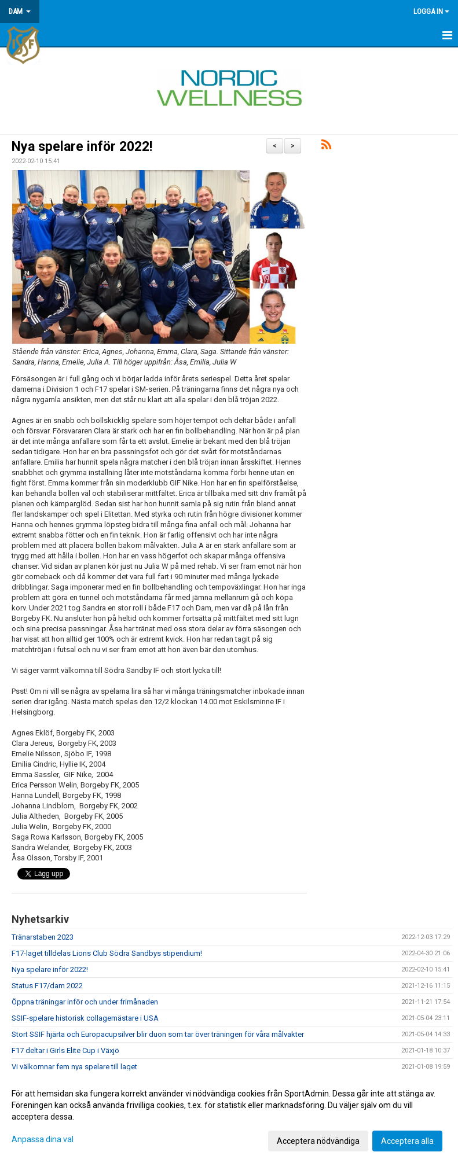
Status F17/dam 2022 (47, 985)
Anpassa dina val (43, 1139)
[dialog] (229, 1116)
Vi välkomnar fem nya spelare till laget (74, 1066)
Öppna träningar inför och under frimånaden (85, 1002)
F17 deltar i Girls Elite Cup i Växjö (65, 1050)
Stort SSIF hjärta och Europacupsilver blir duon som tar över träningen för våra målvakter (158, 1034)
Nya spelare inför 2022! (82, 146)
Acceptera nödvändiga (318, 1141)
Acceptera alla (407, 1141)
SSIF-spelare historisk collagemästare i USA (85, 1018)
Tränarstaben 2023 (43, 937)
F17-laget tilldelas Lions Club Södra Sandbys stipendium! (107, 953)
